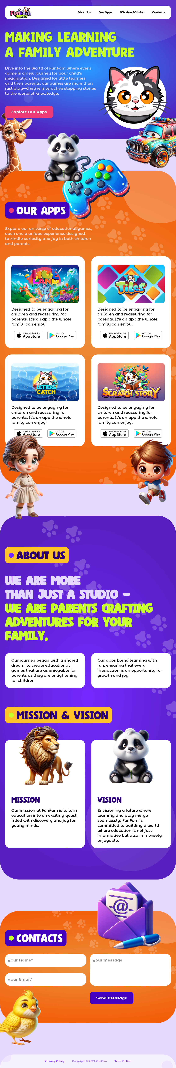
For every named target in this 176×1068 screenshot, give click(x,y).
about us (84, 12)
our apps (105, 12)
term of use (123, 1061)
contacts (158, 12)
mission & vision (132, 12)
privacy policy (54, 1061)
